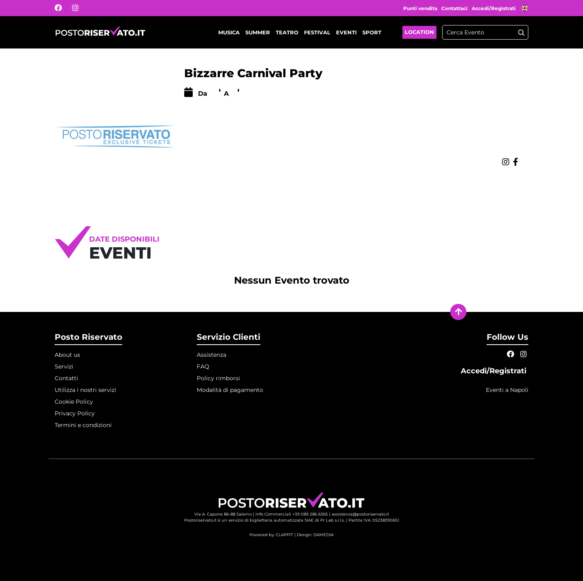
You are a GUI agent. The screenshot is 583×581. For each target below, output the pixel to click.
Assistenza (211, 354)
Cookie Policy (74, 401)
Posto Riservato (88, 337)
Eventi (346, 32)
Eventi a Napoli (507, 390)
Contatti (66, 378)
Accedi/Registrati (494, 8)
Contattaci (454, 8)
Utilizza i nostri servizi (85, 390)
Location (419, 32)
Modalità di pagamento (230, 390)
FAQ (203, 366)
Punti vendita (420, 8)
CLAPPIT (284, 534)
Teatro (287, 32)
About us (67, 354)
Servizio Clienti (228, 337)
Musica (229, 32)
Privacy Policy (75, 413)
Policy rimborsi (218, 378)
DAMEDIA (323, 534)
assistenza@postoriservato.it (360, 514)
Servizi (64, 366)
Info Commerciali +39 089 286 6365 (291, 514)
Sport (371, 32)
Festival (317, 32)
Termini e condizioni (83, 425)
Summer (257, 32)
